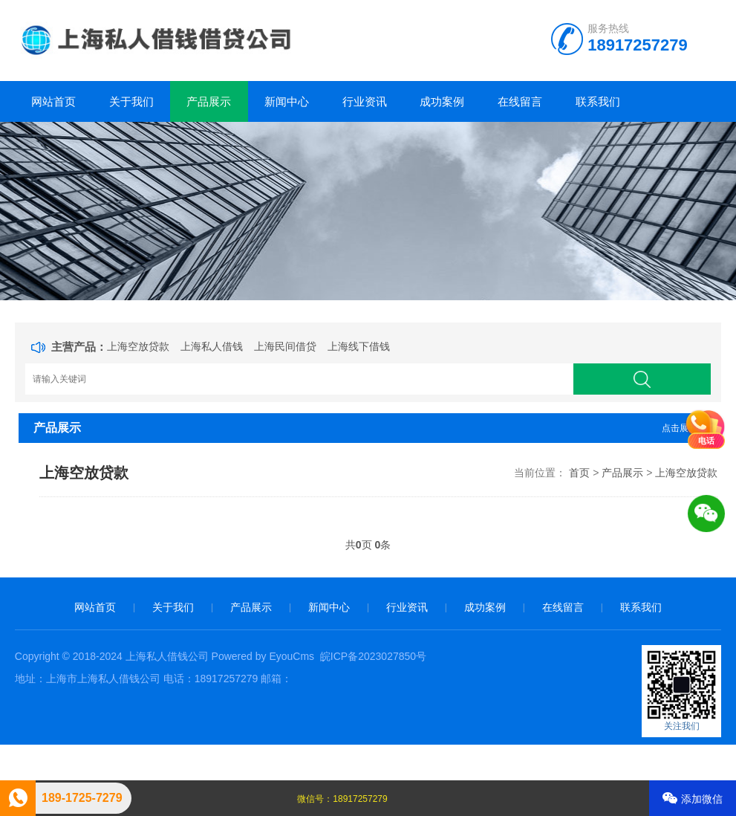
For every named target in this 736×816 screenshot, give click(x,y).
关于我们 (131, 101)
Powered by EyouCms (261, 656)
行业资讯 (364, 101)
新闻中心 (286, 101)
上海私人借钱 (211, 346)
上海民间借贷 (285, 346)
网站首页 (53, 101)
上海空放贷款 (138, 346)
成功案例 (442, 101)
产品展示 (208, 101)
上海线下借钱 (359, 346)
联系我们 (598, 101)
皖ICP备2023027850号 (373, 656)
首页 (579, 473)
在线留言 (520, 101)
